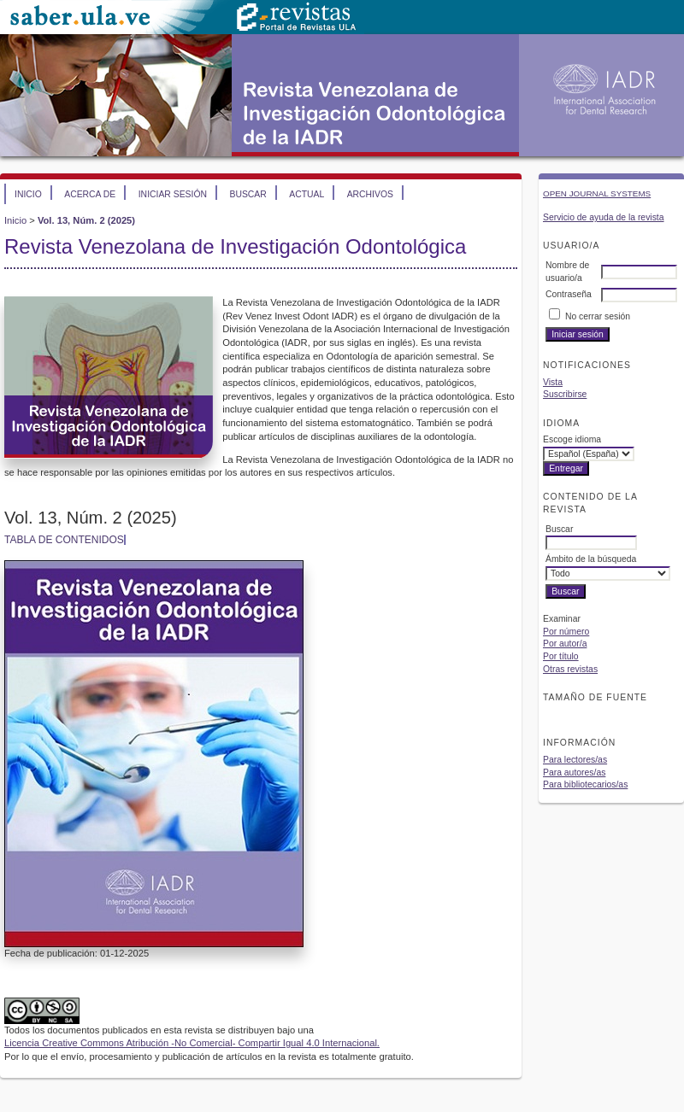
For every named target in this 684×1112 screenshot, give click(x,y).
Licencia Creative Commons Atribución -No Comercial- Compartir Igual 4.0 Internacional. (192, 1043)
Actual (306, 194)
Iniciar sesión (173, 194)
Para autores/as (574, 772)
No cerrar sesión (597, 316)
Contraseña (568, 294)
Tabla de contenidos (64, 540)
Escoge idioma (572, 439)
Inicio (28, 194)
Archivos (370, 194)
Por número (566, 631)
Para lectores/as (575, 759)
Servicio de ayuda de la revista (603, 217)
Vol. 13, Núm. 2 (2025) (86, 220)
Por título (561, 656)
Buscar (247, 194)
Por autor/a (565, 643)
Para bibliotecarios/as (585, 784)
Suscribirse (565, 394)
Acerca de (89, 194)
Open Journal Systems (597, 193)
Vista (553, 382)
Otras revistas (570, 669)
